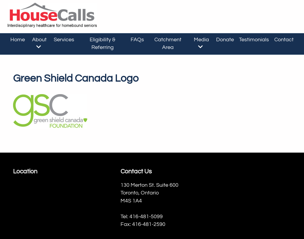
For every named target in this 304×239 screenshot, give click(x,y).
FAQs (137, 39)
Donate (225, 39)
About (39, 43)
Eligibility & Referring (102, 43)
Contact (284, 39)
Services (64, 39)
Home (17, 39)
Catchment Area (167, 43)
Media (201, 43)
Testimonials (254, 39)
